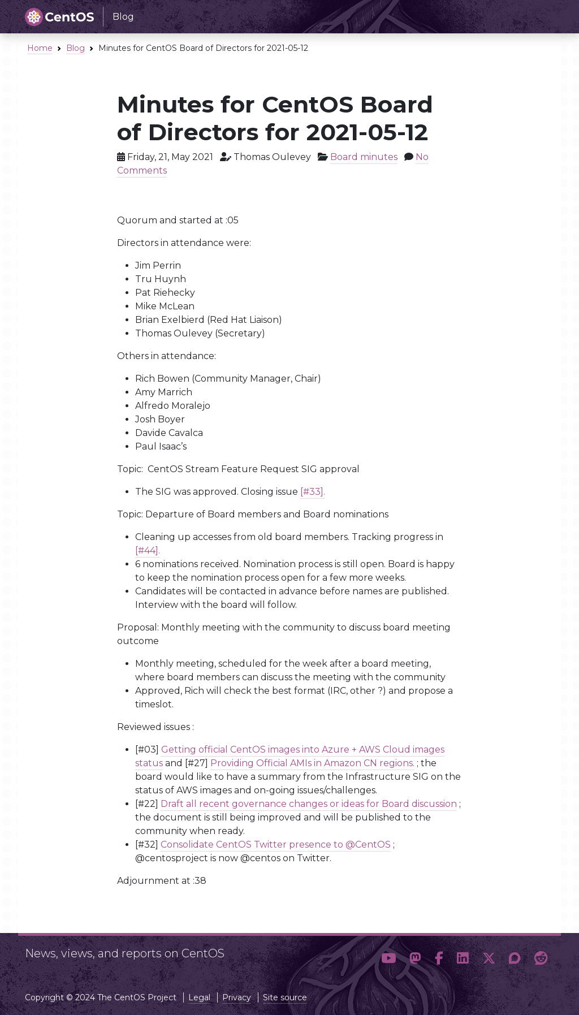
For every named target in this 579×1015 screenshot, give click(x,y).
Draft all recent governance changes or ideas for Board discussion (309, 803)
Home (40, 48)
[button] (388, 958)
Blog (75, 48)
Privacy (236, 997)
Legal (199, 997)
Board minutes (363, 157)
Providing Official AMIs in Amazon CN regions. (312, 763)
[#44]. (147, 550)
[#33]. (312, 491)
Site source (285, 997)
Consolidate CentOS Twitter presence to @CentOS (276, 844)
